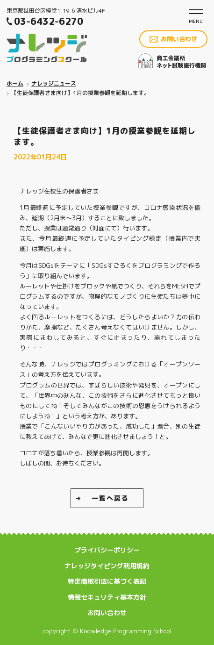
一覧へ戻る (110, 498)
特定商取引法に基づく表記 (107, 581)
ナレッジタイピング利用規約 (107, 565)
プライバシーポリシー (107, 549)
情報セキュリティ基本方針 (107, 597)
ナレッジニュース (53, 83)
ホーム (15, 83)
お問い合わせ (179, 39)
